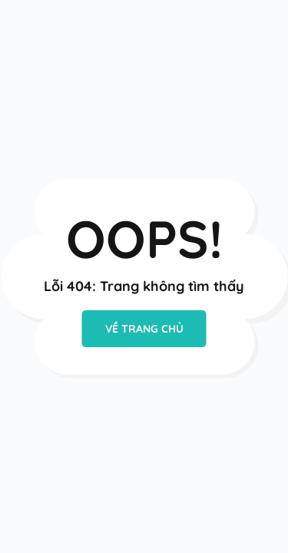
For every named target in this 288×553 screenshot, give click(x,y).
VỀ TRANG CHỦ (144, 329)
